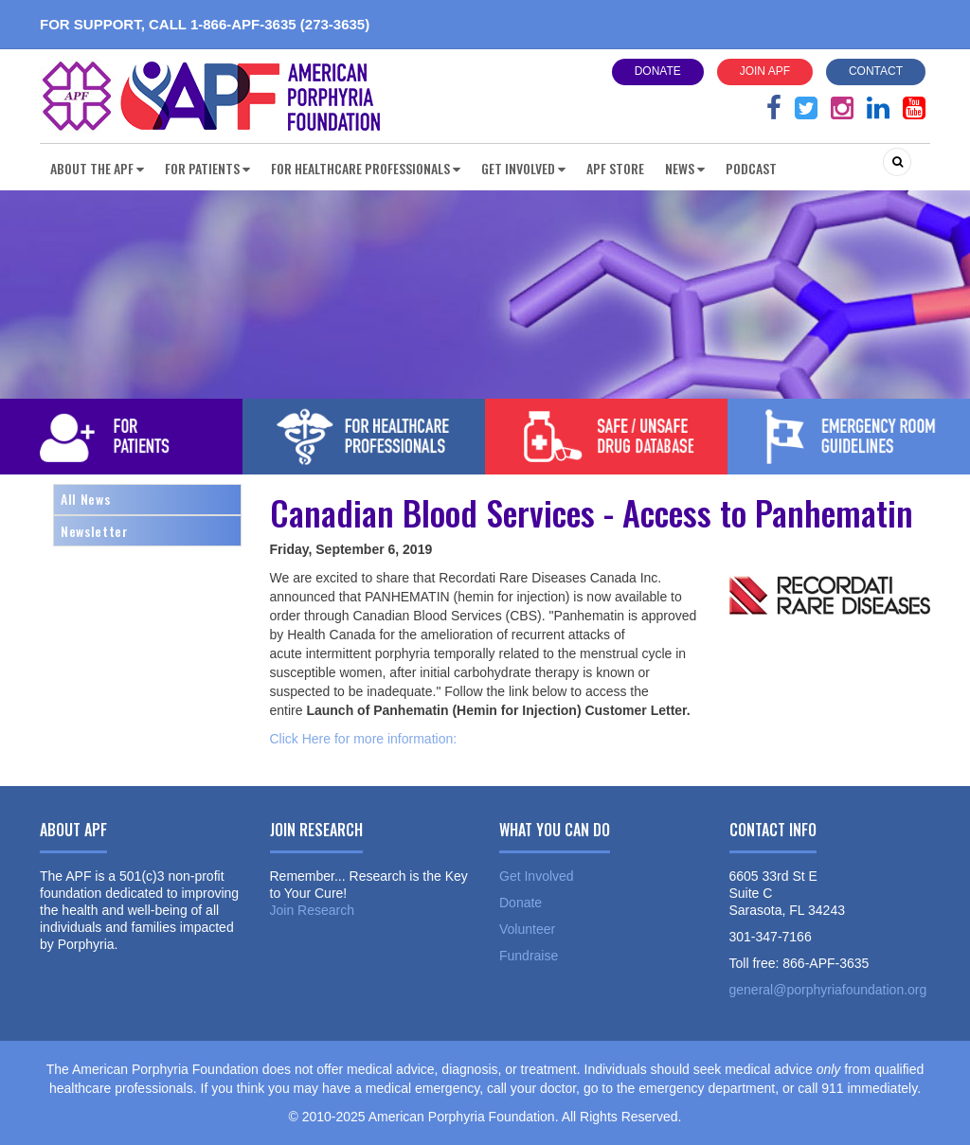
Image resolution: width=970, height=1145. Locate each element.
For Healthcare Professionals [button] (365, 168)
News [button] (685, 168)
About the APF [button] (97, 168)
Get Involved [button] (523, 168)
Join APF (765, 71)
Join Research (312, 910)
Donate (658, 71)
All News (85, 499)
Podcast (751, 168)
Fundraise (528, 955)
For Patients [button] (207, 168)
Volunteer (527, 929)
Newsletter (95, 531)
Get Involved (536, 876)
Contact (876, 71)
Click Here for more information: (364, 738)
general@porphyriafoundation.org (828, 989)
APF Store (615, 168)
